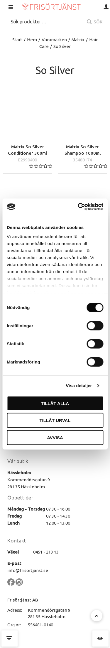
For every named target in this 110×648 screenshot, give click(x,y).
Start (17, 39)
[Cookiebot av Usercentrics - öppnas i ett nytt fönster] (78, 207)
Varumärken (54, 39)
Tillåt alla (55, 403)
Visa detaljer (79, 385)
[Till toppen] (96, 615)
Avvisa (55, 437)
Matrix (78, 39)
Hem (32, 39)
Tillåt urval (54, 420)
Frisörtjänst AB (22, 599)
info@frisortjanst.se (27, 570)
